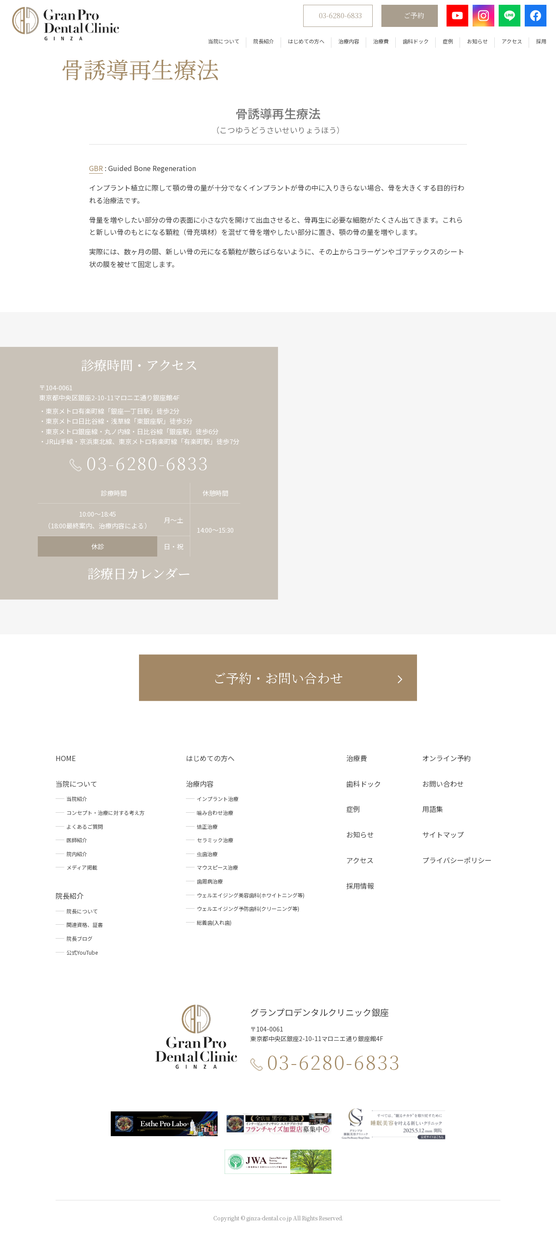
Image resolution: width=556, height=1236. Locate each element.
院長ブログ (79, 938)
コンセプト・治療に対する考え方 (105, 812)
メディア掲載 (81, 867)
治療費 (376, 43)
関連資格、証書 (84, 924)
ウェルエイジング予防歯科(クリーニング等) (248, 908)
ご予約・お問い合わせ (278, 677)
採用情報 (360, 885)
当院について (219, 43)
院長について (82, 911)
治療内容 (344, 43)
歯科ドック (411, 43)
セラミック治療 (215, 840)
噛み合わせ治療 (215, 812)
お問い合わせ (443, 783)
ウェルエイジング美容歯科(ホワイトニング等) (250, 895)
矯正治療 (207, 826)
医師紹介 (76, 840)
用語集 (432, 809)
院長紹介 (259, 43)
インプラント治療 (217, 798)
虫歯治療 (207, 853)
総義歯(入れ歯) (214, 922)
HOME (66, 758)
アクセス (507, 43)
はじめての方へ (302, 43)
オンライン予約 (446, 758)
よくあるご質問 (84, 826)
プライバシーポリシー (457, 860)
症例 (443, 43)
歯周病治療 (210, 881)
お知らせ (473, 43)
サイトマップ (443, 834)
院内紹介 (76, 853)
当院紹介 (76, 798)
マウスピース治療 (217, 867)
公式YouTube (82, 952)
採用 (537, 43)
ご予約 (409, 18)
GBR (96, 168)
